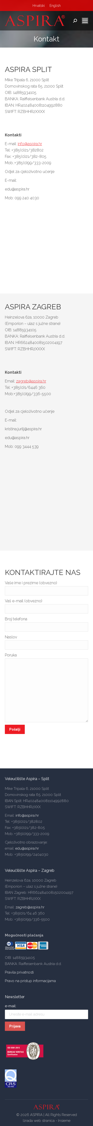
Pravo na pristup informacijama (30, 981)
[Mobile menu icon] (85, 21)
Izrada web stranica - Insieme (46, 1120)
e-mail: (10, 1006)
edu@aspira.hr (27, 848)
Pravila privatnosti (19, 972)
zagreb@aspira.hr (31, 381)
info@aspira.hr (30, 143)
